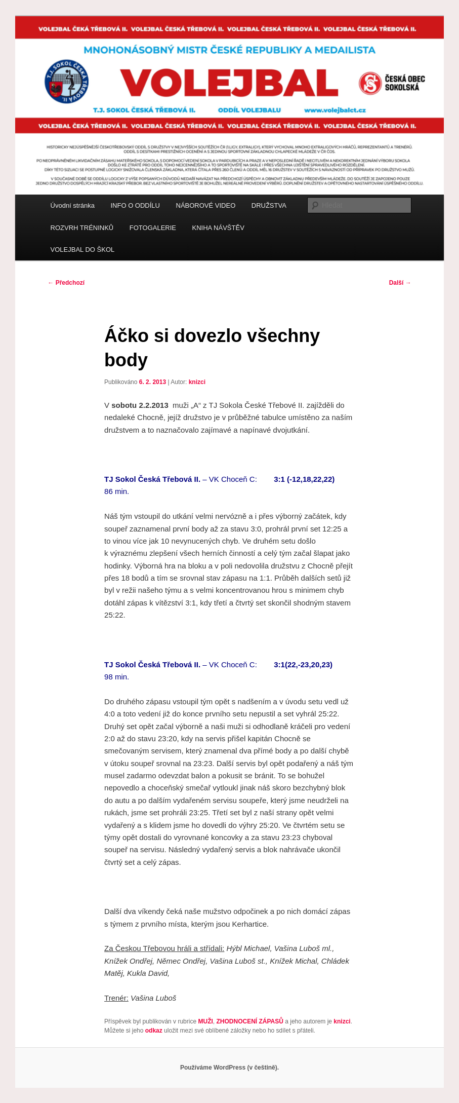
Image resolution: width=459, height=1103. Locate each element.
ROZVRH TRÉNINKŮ (82, 228)
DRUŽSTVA (269, 205)
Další (400, 282)
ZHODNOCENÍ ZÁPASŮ (249, 1021)
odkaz (153, 1030)
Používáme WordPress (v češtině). (229, 1067)
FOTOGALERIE (153, 228)
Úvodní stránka (73, 205)
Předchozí (66, 282)
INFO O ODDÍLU (135, 205)
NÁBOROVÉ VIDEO (206, 205)
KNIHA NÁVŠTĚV (218, 228)
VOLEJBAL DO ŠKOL (83, 249)
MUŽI (205, 1021)
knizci (197, 382)
